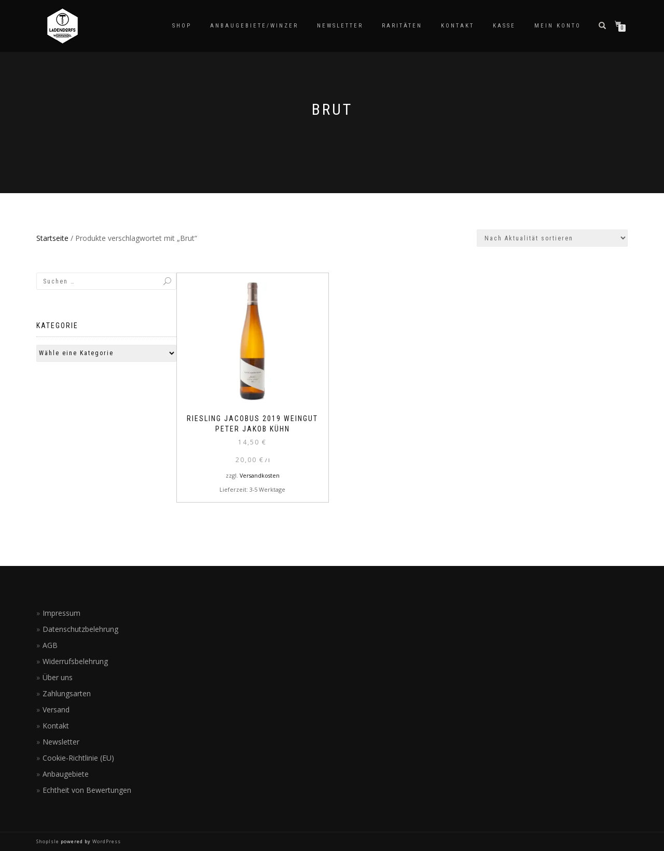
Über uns (58, 677)
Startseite (52, 238)
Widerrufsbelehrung (75, 661)
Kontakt (457, 25)
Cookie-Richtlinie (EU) (78, 758)
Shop (181, 25)
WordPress (106, 841)
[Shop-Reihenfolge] (552, 238)
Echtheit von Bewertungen (87, 790)
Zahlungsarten (67, 693)
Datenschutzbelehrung (80, 629)
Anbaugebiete (66, 774)
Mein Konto (557, 25)
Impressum (61, 613)
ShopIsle (48, 841)
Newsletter (340, 25)
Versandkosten (260, 475)
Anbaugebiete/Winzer (254, 25)
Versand (56, 709)
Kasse (504, 25)
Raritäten (402, 25)
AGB (50, 645)
